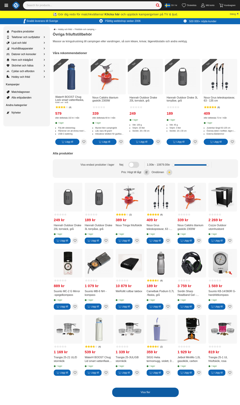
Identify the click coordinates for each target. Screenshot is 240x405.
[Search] (92, 5)
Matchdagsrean (18, 92)
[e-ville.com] (16, 5)
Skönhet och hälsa (20, 66)
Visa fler (145, 392)
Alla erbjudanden (19, 98)
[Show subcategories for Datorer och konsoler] (44, 54)
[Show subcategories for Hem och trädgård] (44, 60)
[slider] (173, 165)
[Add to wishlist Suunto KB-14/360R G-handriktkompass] (230, 306)
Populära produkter (20, 32)
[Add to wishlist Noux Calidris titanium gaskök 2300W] (121, 142)
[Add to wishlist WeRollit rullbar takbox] (137, 306)
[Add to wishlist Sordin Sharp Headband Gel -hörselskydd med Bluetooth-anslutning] (199, 306)
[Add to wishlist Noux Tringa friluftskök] (137, 241)
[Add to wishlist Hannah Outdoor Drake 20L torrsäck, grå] (158, 142)
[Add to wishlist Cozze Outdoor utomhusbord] (230, 241)
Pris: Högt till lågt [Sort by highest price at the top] (135, 172)
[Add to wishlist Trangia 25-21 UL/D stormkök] (75, 373)
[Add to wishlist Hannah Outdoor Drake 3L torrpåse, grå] (195, 142)
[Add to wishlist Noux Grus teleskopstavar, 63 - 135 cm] (232, 142)
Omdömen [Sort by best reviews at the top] (162, 172)
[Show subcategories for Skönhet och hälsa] (44, 65)
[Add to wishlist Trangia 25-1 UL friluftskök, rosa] (230, 373)
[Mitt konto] (207, 5)
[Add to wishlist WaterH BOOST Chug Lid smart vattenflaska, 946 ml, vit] (106, 373)
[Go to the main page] (54, 29)
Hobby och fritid (18, 77)
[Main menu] (6, 5)
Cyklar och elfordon (20, 71)
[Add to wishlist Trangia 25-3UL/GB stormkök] (137, 373)
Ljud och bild (16, 43)
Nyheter (14, 113)
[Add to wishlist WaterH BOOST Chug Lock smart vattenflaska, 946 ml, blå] (84, 142)
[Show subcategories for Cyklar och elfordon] (44, 71)
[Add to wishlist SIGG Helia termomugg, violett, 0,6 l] (168, 373)
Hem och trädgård (20, 60)
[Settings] (171, 5)
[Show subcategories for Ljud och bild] (44, 43)
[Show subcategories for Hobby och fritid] (44, 77)
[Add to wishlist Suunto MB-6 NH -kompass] (106, 306)
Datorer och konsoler (21, 54)
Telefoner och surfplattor (23, 37)
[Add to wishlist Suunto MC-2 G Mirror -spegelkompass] (75, 306)
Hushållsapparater (20, 49)
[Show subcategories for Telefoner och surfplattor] (44, 37)
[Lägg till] (67, 142)
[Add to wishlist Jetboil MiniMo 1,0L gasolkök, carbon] (199, 373)
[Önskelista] (189, 5)
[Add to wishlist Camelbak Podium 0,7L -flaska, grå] (168, 306)
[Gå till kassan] (227, 5)
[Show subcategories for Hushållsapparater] (44, 48)
